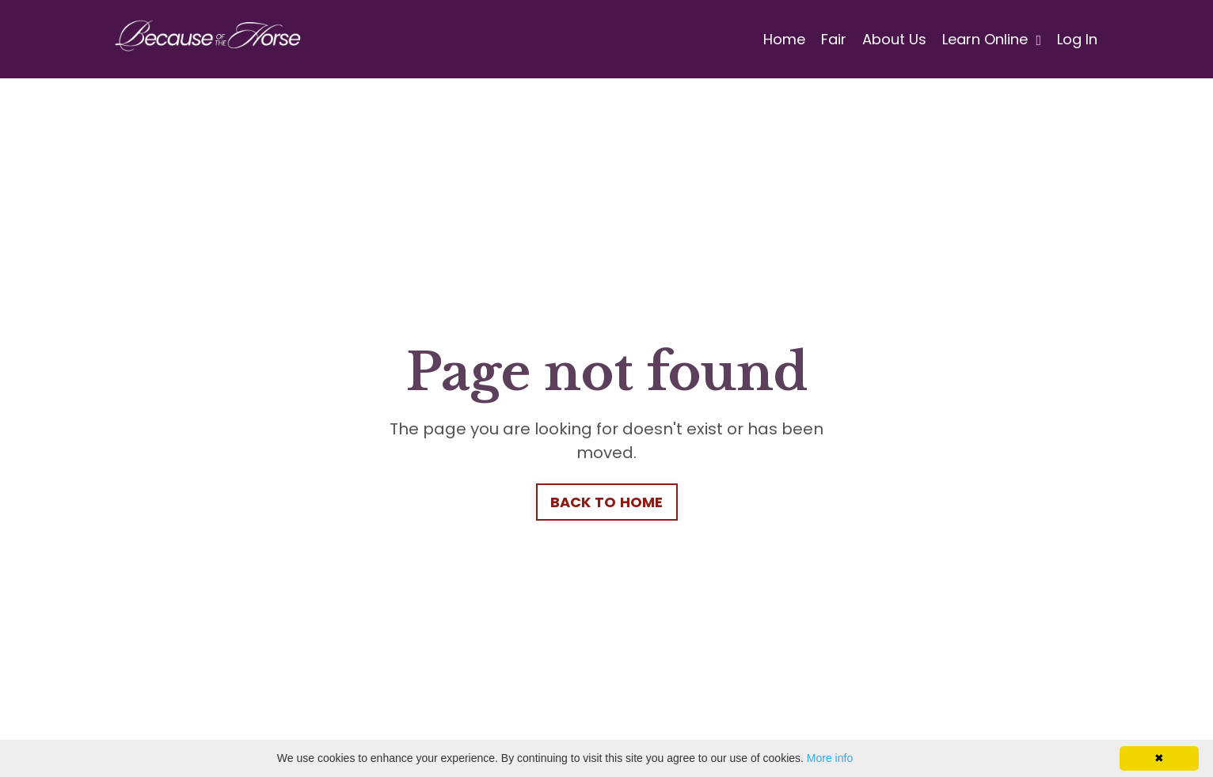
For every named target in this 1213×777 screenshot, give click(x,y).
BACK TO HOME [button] (607, 502)
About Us (894, 39)
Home (784, 39)
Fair (833, 39)
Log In (1077, 39)
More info (830, 758)
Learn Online (991, 39)
